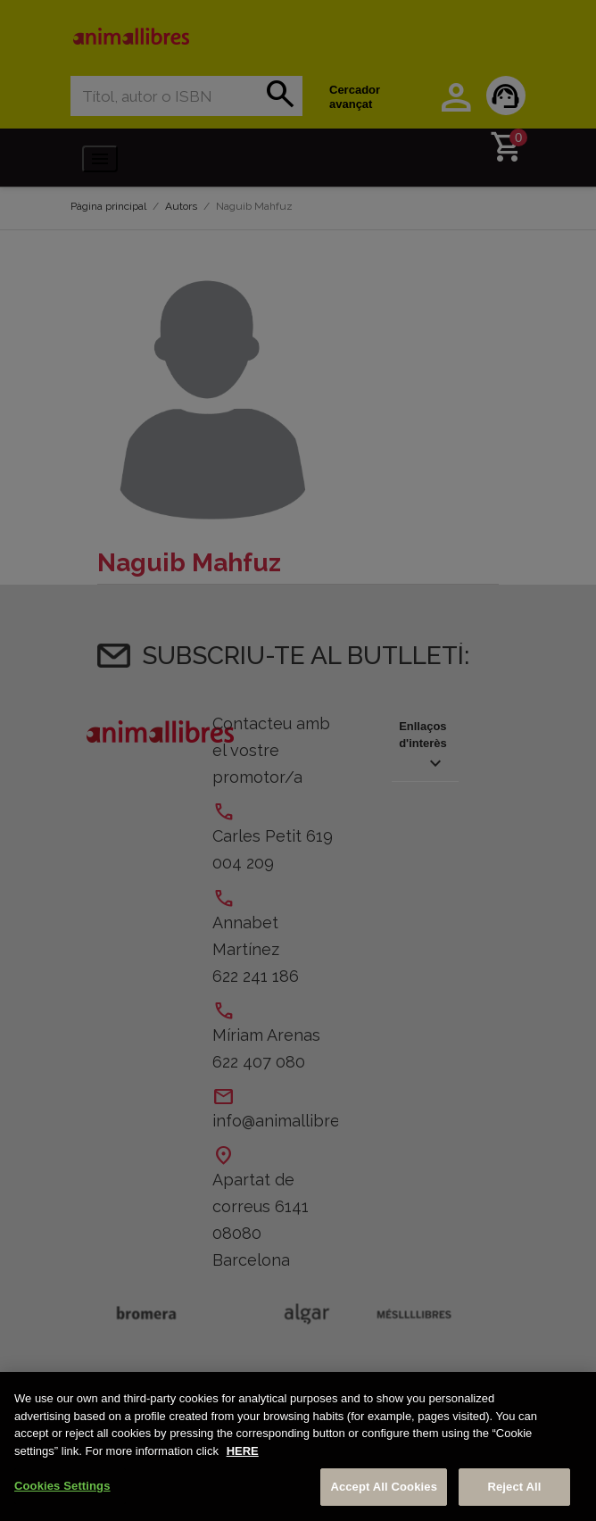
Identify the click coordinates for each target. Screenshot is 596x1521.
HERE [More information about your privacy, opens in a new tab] (243, 1451)
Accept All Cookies (383, 1486)
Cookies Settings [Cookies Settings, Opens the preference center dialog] (62, 1485)
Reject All (514, 1486)
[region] (298, 1446)
